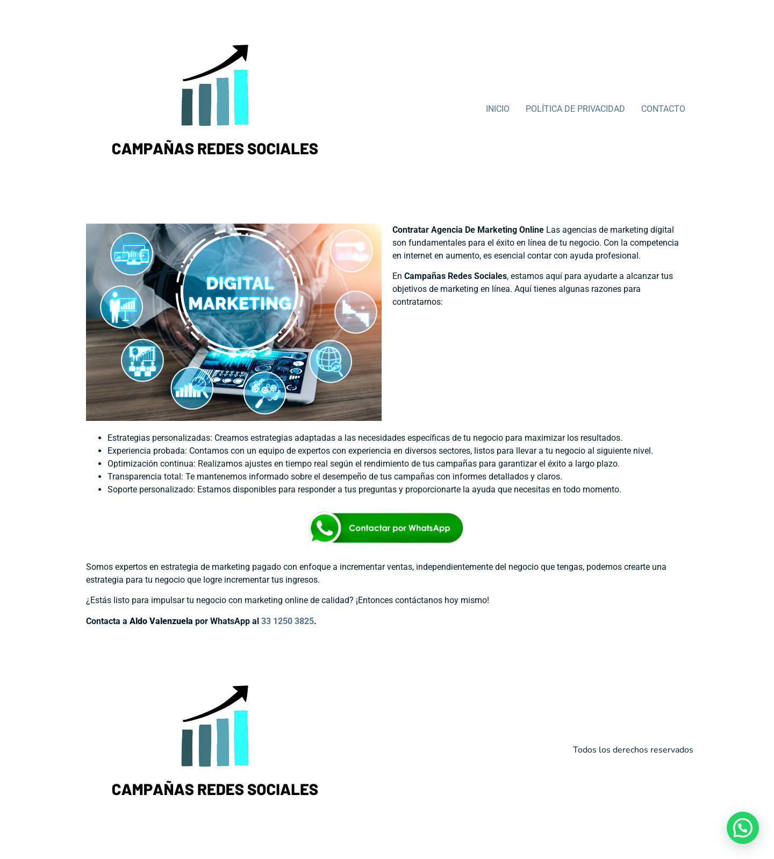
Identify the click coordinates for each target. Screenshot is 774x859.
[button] (743, 828)
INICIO (498, 109)
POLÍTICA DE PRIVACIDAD (575, 109)
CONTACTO (663, 109)
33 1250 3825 (287, 621)
